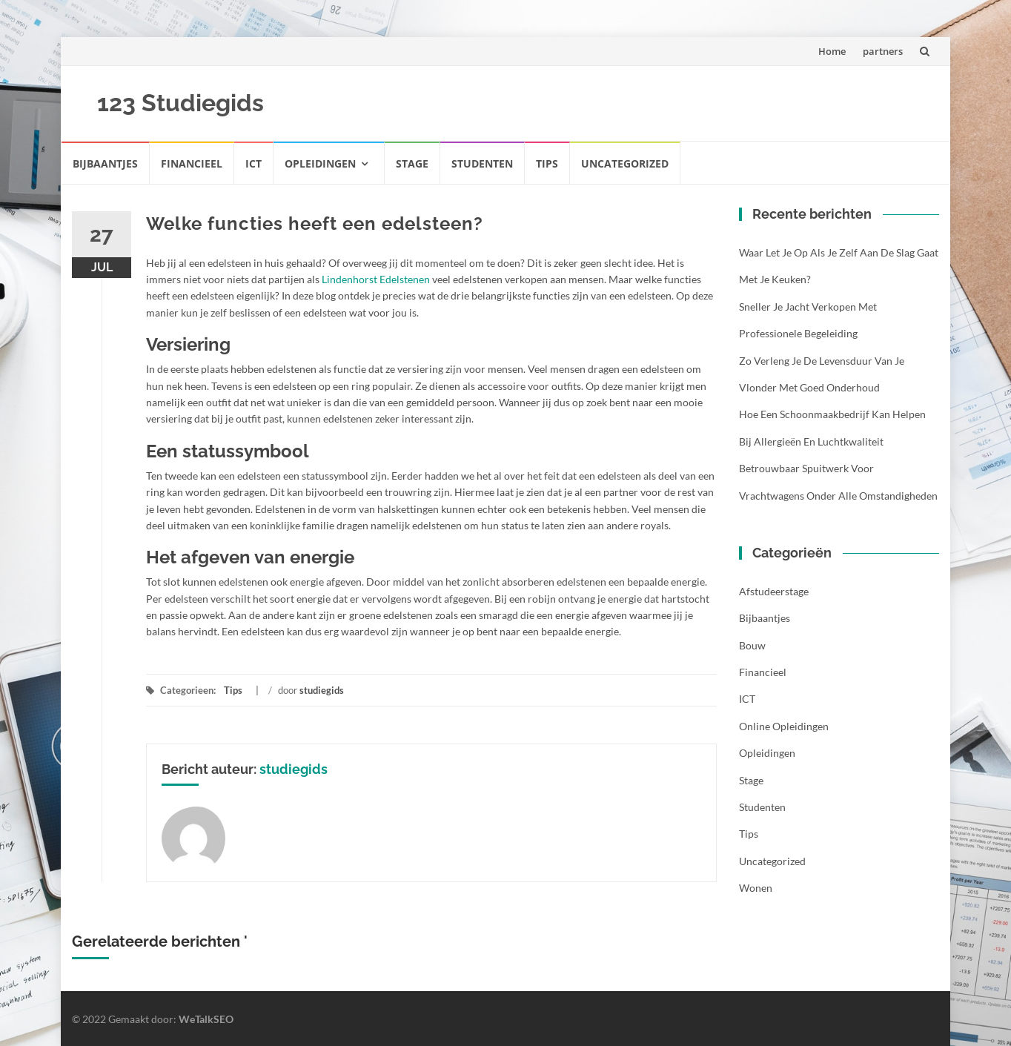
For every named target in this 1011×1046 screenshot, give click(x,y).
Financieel (191, 163)
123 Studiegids (180, 102)
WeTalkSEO (206, 1019)
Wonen (755, 887)
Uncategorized (625, 163)
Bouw (752, 645)
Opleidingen (320, 163)
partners (883, 51)
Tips (547, 163)
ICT (253, 163)
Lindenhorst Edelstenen (376, 279)
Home (832, 51)
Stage (412, 163)
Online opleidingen (784, 726)
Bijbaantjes (105, 163)
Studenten (482, 163)
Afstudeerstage (774, 591)
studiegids (321, 690)
